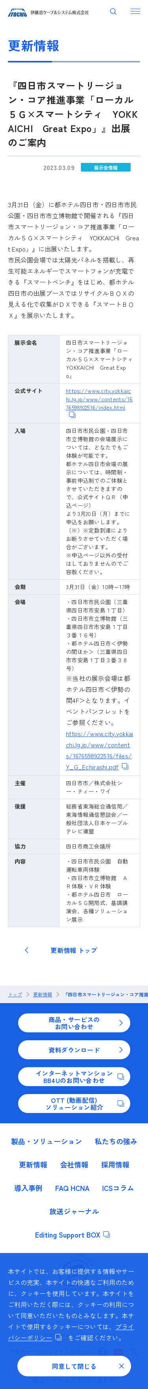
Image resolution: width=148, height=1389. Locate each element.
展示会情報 (106, 167)
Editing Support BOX (72, 1234)
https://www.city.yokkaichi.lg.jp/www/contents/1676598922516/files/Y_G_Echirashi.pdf (99, 750)
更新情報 (42, 994)
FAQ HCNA (72, 1188)
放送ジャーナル (74, 1211)
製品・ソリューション (46, 1141)
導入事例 (28, 1188)
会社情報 (74, 1164)
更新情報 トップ (60, 950)
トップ (15, 994)
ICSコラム (118, 1188)
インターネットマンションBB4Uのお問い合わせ (80, 1076)
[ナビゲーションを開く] (135, 11)
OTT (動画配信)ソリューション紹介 (84, 1103)
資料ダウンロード (86, 1050)
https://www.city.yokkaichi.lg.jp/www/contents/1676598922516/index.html (99, 403)
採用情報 (115, 1164)
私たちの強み (116, 1141)
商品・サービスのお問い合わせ (86, 1023)
